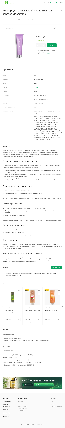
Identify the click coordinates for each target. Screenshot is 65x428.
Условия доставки (22, 406)
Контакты (6, 416)
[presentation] (2, 306)
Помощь (53, 398)
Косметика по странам (56, 406)
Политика (6, 409)
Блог (52, 401)
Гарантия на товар (22, 408)
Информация (22, 398)
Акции (19, 412)
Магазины (20, 401)
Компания (6, 398)
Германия (37, 87)
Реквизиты (6, 413)
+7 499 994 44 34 (28, 424)
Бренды (53, 403)
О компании (7, 401)
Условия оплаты (22, 403)
